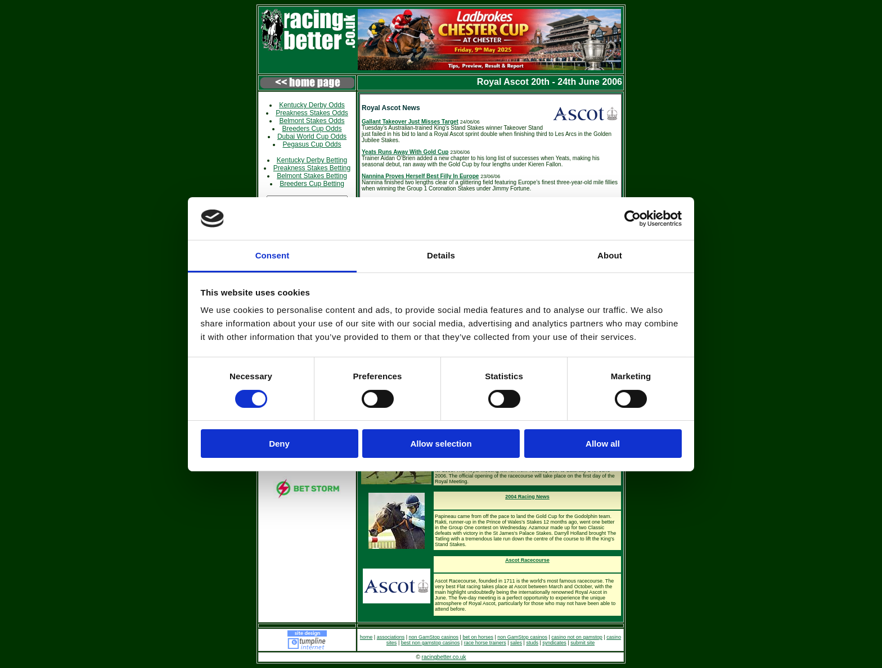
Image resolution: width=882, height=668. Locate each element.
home (366, 637)
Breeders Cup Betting (312, 184)
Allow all (603, 443)
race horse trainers (485, 643)
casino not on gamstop (576, 637)
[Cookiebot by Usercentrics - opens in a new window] (632, 218)
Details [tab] (441, 255)
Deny (279, 443)
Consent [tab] (272, 255)
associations (391, 637)
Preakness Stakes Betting (311, 168)
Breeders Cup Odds (311, 129)
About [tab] (609, 255)
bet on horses (477, 637)
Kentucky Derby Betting (312, 160)
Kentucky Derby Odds (312, 105)
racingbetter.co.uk (444, 657)
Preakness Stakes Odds (312, 113)
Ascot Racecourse (527, 560)
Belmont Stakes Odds (311, 121)
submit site (582, 643)
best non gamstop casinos (430, 643)
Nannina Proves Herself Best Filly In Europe (420, 176)
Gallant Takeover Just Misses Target (410, 122)
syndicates (554, 643)
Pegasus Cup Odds (311, 144)
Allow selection (440, 443)
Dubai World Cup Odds (311, 136)
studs (532, 643)
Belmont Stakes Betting (312, 176)
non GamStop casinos (434, 637)
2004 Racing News (527, 496)
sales (516, 643)
